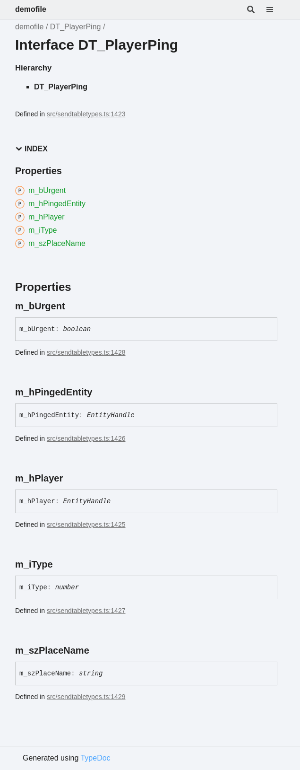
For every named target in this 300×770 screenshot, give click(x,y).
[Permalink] (73, 306)
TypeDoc (95, 758)
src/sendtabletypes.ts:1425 (86, 524)
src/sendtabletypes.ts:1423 (86, 114)
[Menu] (275, 9)
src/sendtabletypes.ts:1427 (86, 610)
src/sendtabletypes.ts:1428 (86, 352)
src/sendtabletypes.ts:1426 (86, 438)
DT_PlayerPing (75, 27)
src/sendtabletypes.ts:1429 (86, 696)
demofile (30, 9)
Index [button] (31, 149)
